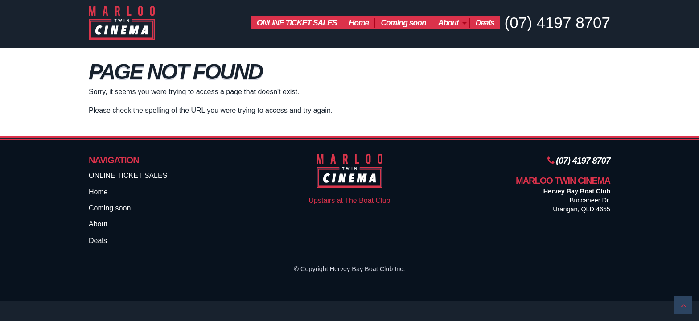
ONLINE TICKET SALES (297, 22)
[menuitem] (297, 23)
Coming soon (403, 22)
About (448, 22)
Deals (485, 22)
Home (359, 22)
